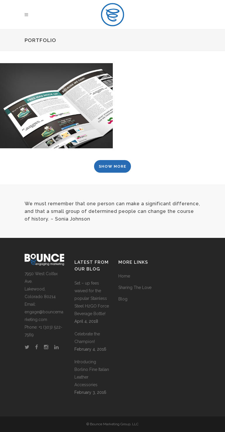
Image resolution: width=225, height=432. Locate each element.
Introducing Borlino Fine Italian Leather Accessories (91, 373)
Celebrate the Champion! (87, 338)
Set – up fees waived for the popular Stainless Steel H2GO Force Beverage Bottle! (91, 298)
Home (124, 276)
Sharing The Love (134, 287)
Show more (112, 166)
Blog (122, 299)
